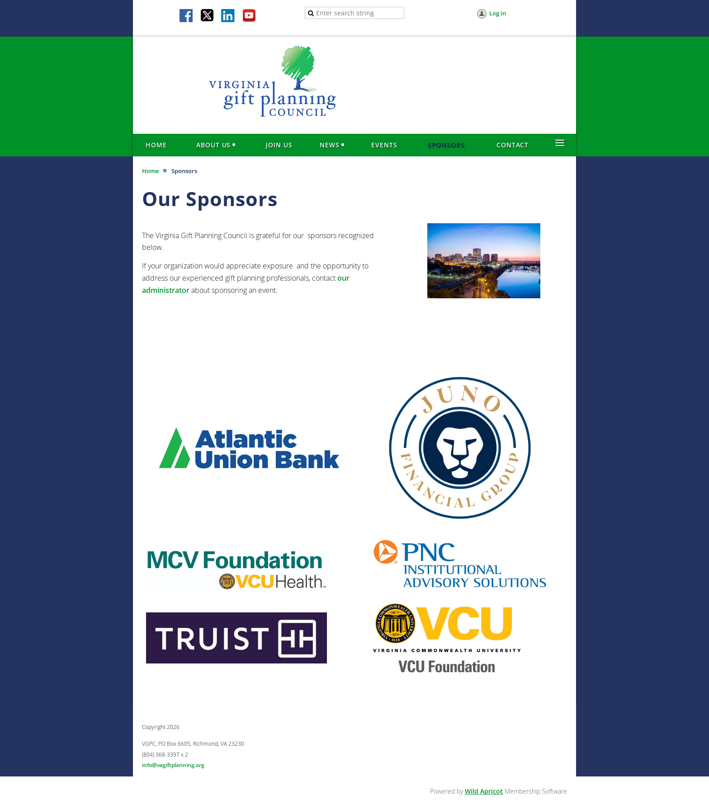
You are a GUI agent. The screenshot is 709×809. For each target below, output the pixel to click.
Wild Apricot (484, 791)
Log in (497, 13)
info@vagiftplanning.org (173, 765)
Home (150, 171)
